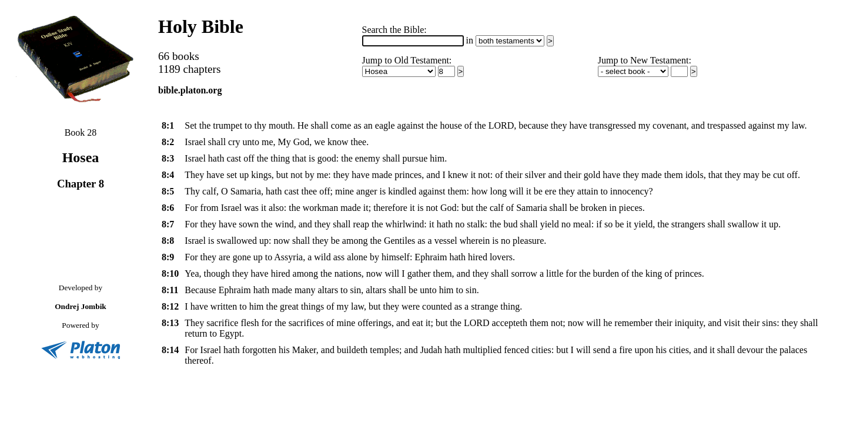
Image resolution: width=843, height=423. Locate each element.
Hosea (80, 157)
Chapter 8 (80, 183)
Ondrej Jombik (80, 306)
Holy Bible (200, 26)
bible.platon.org (190, 90)
